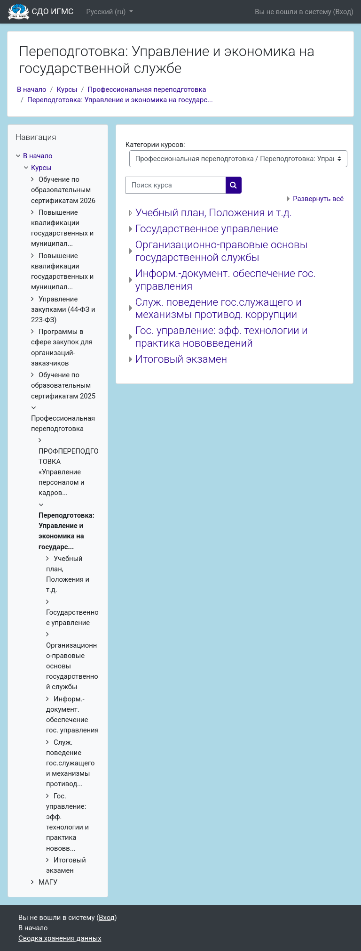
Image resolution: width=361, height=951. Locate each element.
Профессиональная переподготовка (147, 89)
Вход (343, 12)
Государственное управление (206, 228)
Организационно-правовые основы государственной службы (221, 250)
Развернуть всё (318, 199)
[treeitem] (58, 519)
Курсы (67, 89)
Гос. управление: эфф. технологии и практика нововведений (221, 336)
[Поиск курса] (176, 185)
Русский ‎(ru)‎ (106, 12)
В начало (32, 89)
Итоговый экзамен (181, 359)
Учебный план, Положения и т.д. (213, 212)
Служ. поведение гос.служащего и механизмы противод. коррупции (218, 308)
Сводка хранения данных (59, 938)
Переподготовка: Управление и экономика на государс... (120, 100)
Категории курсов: (155, 144)
